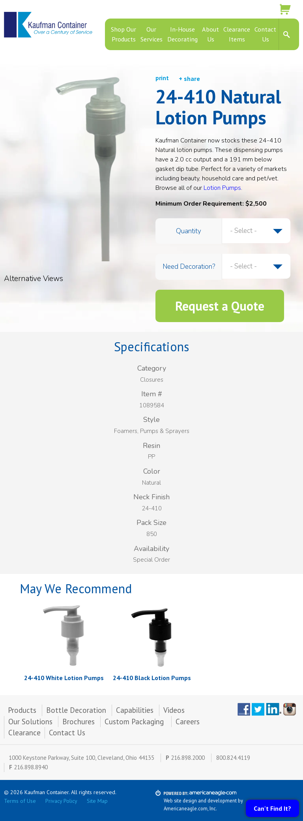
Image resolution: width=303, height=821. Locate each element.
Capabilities (134, 710)
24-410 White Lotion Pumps (64, 678)
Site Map (97, 800)
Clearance (24, 732)
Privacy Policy (61, 800)
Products (22, 710)
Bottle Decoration (76, 710)
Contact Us (67, 732)
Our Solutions (30, 721)
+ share (189, 78)
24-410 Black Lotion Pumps (152, 678)
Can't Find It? (272, 808)
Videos (174, 710)
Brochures (78, 721)
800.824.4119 (233, 757)
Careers (188, 721)
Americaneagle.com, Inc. (190, 808)
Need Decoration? (189, 266)
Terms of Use (20, 800)
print (162, 78)
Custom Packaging (135, 721)
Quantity (188, 231)
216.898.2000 (188, 757)
